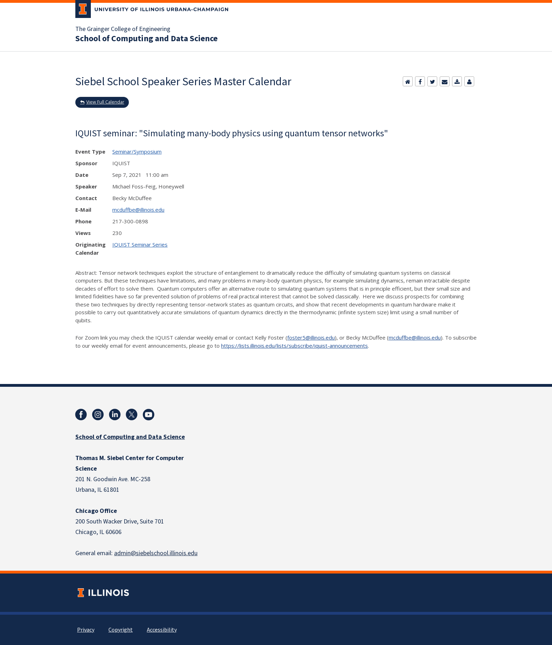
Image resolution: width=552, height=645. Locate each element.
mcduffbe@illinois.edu (138, 209)
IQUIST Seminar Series (140, 244)
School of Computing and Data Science (146, 38)
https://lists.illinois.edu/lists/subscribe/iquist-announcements (294, 345)
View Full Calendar (105, 102)
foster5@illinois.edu (311, 337)
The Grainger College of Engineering (122, 29)
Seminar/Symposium (137, 151)
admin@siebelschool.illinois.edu (155, 553)
